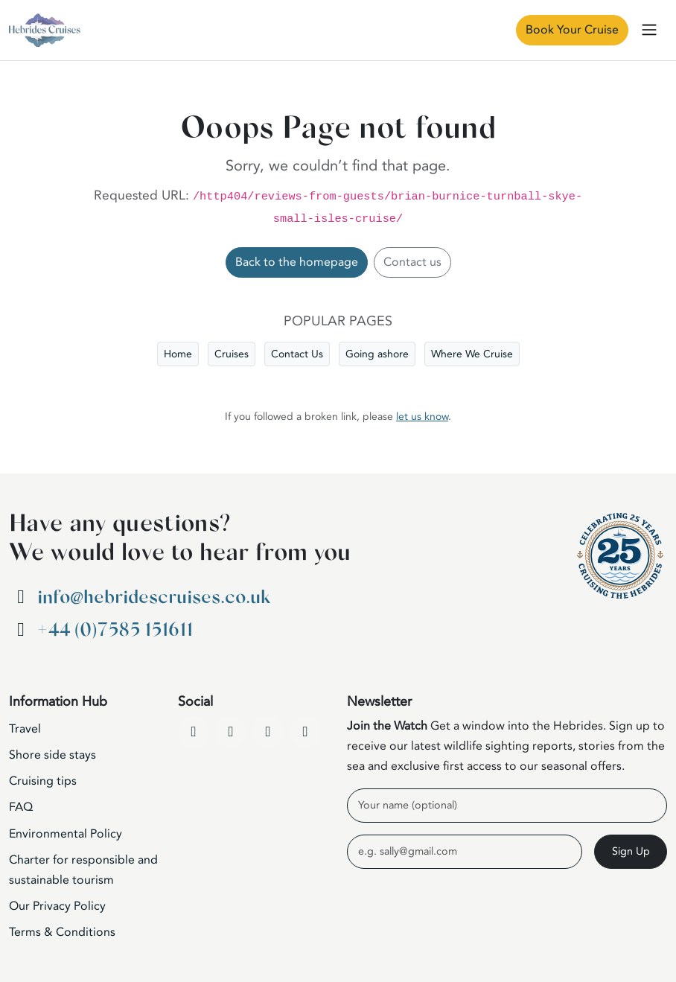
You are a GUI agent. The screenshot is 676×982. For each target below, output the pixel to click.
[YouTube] (230, 731)
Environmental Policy (65, 834)
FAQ (21, 807)
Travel (25, 729)
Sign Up (631, 851)
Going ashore (377, 354)
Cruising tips (43, 781)
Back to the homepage (296, 262)
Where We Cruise (472, 354)
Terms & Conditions (62, 932)
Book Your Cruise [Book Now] (572, 30)
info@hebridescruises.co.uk (153, 597)
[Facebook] (193, 731)
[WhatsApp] (305, 731)
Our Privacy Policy (57, 906)
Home (178, 354)
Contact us (412, 262)
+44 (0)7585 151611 (115, 630)
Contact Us (297, 354)
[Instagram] (268, 731)
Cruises (231, 354)
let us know (422, 416)
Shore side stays (52, 755)
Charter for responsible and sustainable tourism (83, 870)
